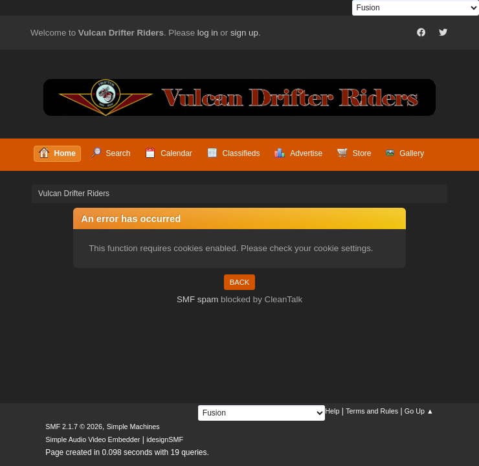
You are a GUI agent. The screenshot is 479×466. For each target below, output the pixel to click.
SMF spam (197, 299)
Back (239, 282)
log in (207, 33)
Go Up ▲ (419, 411)
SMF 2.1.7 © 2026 (73, 426)
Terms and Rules (372, 411)
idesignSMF (164, 439)
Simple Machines (133, 426)
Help (332, 411)
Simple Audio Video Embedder (92, 439)
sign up (244, 33)
